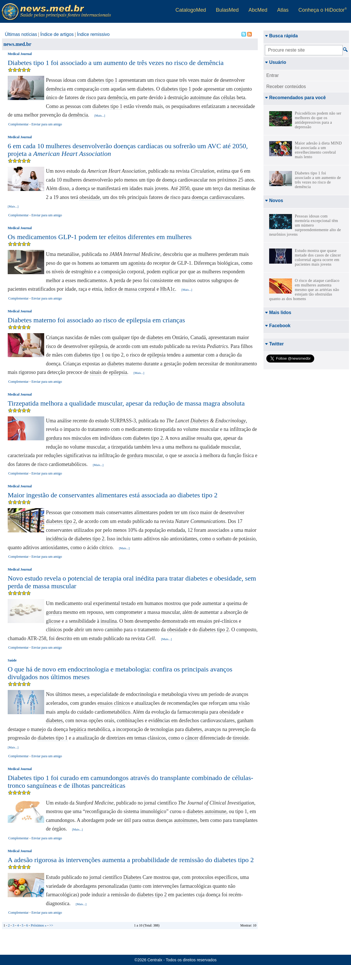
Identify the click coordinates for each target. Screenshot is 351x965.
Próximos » (38, 925)
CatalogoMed (190, 10)
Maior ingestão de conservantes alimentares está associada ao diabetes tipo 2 (113, 495)
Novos (274, 200)
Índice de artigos (57, 34)
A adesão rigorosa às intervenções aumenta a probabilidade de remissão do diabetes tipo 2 (131, 860)
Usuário (275, 62)
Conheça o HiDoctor (323, 10)
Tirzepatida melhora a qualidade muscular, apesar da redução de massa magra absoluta (126, 403)
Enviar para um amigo (46, 124)
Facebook (278, 325)
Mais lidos (278, 312)
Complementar (18, 124)
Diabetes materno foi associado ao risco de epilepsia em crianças (96, 320)
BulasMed (227, 10)
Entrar (272, 75)
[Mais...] (99, 115)
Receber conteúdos (286, 86)
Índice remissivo (93, 34)
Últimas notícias (21, 34)
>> (51, 925)
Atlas (283, 10)
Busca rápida (281, 35)
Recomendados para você (295, 97)
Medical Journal (20, 54)
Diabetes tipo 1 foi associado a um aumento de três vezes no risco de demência (116, 62)
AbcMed (257, 10)
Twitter (274, 343)
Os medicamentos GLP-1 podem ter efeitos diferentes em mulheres (100, 237)
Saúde (12, 660)
